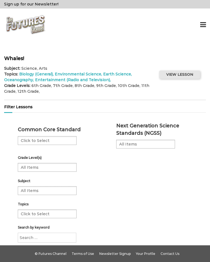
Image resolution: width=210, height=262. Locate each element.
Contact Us (170, 254)
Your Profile (145, 254)
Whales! (14, 59)
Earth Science (117, 74)
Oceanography (18, 79)
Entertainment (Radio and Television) (72, 79)
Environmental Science (78, 74)
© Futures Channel (50, 254)
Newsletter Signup (115, 254)
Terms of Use (83, 254)
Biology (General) (36, 74)
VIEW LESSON (179, 74)
